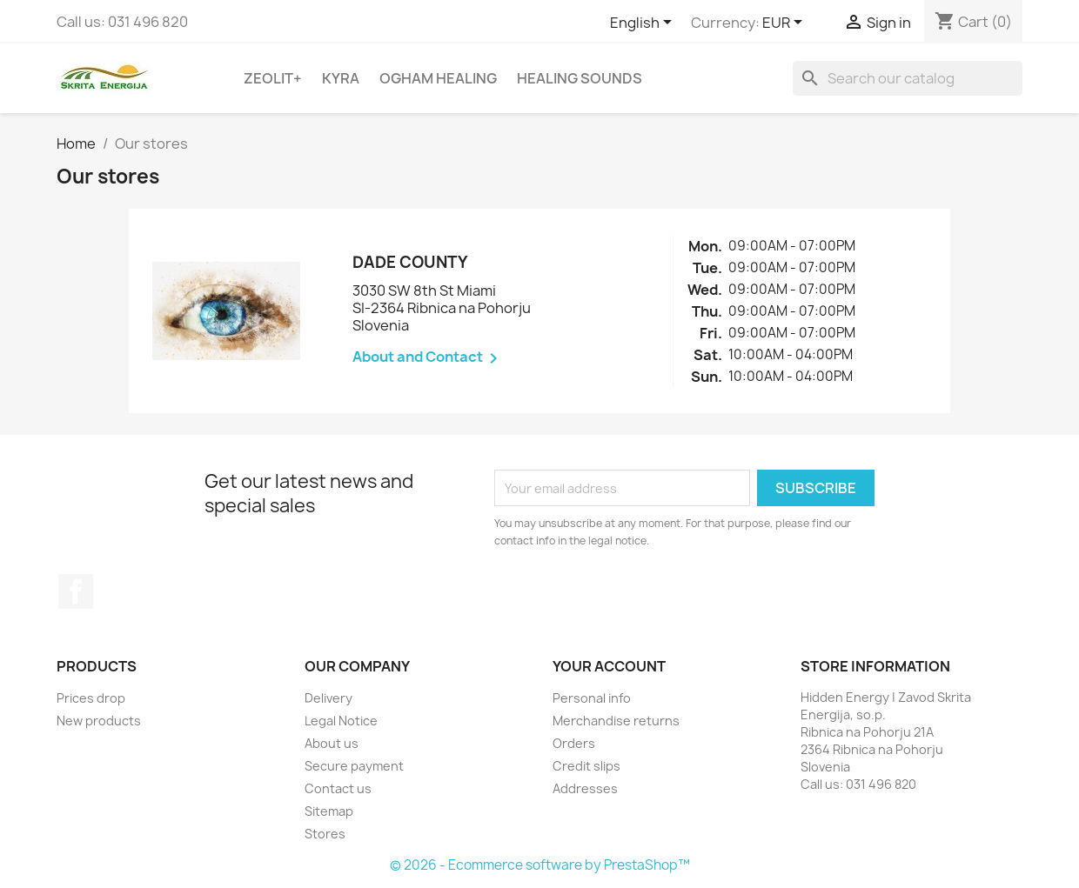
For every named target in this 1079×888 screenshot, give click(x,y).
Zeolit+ (273, 78)
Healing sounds (579, 78)
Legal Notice (341, 720)
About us (332, 743)
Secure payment (354, 766)
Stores (325, 833)
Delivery (328, 698)
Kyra (340, 78)
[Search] (907, 78)
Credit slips (586, 766)
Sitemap (329, 811)
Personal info (592, 698)
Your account (609, 666)
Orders (574, 743)
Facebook (75, 591)
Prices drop (91, 698)
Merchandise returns (616, 720)
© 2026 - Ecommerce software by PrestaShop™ (540, 865)
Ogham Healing (438, 78)
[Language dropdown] (644, 23)
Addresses (585, 788)
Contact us (338, 788)
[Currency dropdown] (785, 23)
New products (99, 720)
